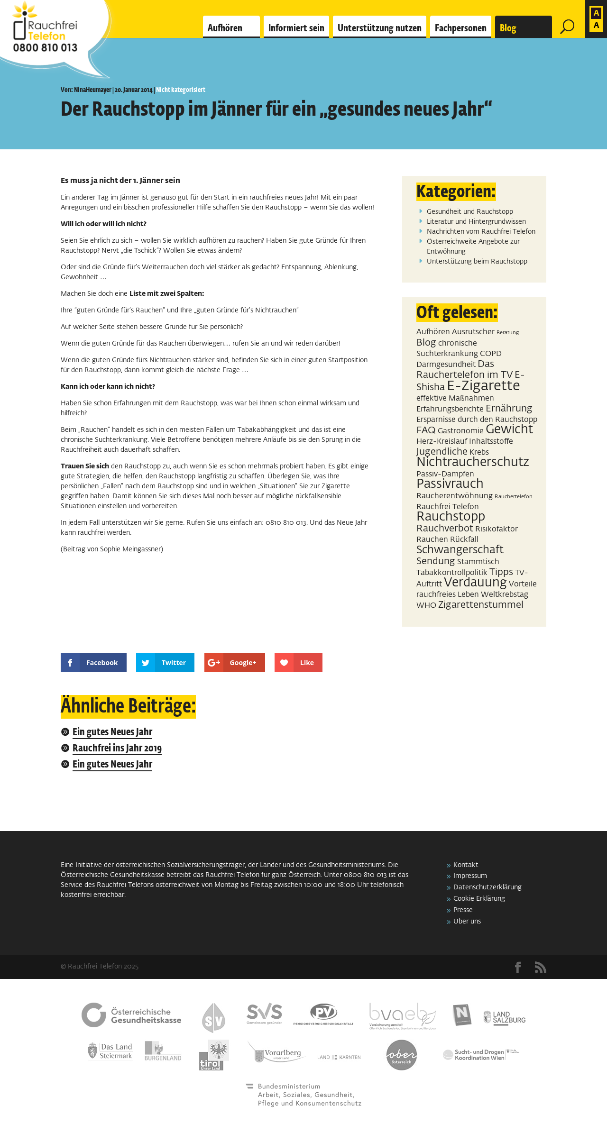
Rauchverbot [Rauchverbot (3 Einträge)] (444, 528)
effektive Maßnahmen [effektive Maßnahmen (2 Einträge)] (455, 398)
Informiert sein (296, 28)
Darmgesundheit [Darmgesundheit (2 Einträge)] (446, 365)
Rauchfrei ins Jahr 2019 (117, 749)
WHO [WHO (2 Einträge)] (426, 606)
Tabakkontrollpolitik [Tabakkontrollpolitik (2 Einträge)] (451, 573)
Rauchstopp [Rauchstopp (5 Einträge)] (450, 517)
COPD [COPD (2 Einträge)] (491, 354)
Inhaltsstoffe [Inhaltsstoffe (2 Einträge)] (491, 442)
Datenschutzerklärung (487, 887)
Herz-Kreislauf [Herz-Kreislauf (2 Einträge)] (441, 442)
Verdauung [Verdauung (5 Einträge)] (475, 583)
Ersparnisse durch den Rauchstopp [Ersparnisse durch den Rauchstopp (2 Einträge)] (476, 420)
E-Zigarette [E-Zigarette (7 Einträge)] (483, 386)
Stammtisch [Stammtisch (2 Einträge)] (478, 562)
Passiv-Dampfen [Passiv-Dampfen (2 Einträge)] (445, 474)
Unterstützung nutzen (380, 28)
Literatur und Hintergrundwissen (476, 222)
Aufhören (225, 28)
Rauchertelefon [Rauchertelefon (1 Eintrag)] (514, 496)
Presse (463, 910)
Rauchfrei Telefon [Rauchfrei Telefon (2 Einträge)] (447, 507)
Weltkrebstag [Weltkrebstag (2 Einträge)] (504, 595)
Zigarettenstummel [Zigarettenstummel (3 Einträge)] (481, 605)
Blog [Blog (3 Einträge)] (426, 342)
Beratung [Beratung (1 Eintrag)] (508, 332)
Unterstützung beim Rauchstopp (477, 261)
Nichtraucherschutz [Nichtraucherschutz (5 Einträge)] (472, 463)
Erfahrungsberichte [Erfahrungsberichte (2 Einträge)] (450, 409)
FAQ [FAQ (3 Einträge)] (426, 430)
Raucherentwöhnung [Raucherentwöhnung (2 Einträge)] (454, 496)
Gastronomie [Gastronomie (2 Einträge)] (461, 431)
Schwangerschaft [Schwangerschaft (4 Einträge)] (460, 550)
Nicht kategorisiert (180, 90)
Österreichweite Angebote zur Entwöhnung (473, 246)
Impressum (470, 876)
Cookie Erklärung (479, 898)
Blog (508, 28)
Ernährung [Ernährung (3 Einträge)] (509, 408)
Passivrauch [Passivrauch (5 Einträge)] (450, 484)
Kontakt (465, 865)
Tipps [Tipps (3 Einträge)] (501, 572)
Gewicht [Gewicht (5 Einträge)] (509, 430)
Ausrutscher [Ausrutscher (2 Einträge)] (473, 332)
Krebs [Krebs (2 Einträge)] (479, 452)
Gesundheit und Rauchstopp (470, 212)
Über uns (467, 921)
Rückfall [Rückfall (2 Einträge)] (464, 540)
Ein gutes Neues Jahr (112, 733)
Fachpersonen (461, 28)
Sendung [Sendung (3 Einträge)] (435, 561)
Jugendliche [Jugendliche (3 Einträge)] (442, 452)
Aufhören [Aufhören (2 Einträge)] (433, 332)
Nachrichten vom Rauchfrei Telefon (481, 231)
